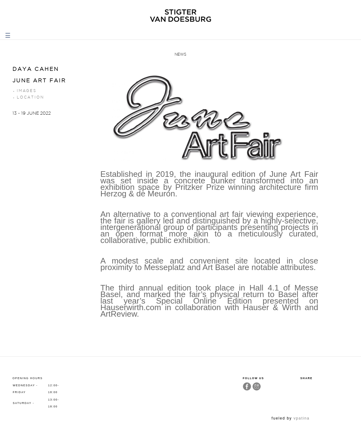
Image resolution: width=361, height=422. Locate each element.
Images (27, 91)
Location (30, 97)
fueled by (291, 418)
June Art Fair (39, 80)
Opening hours (27, 378)
